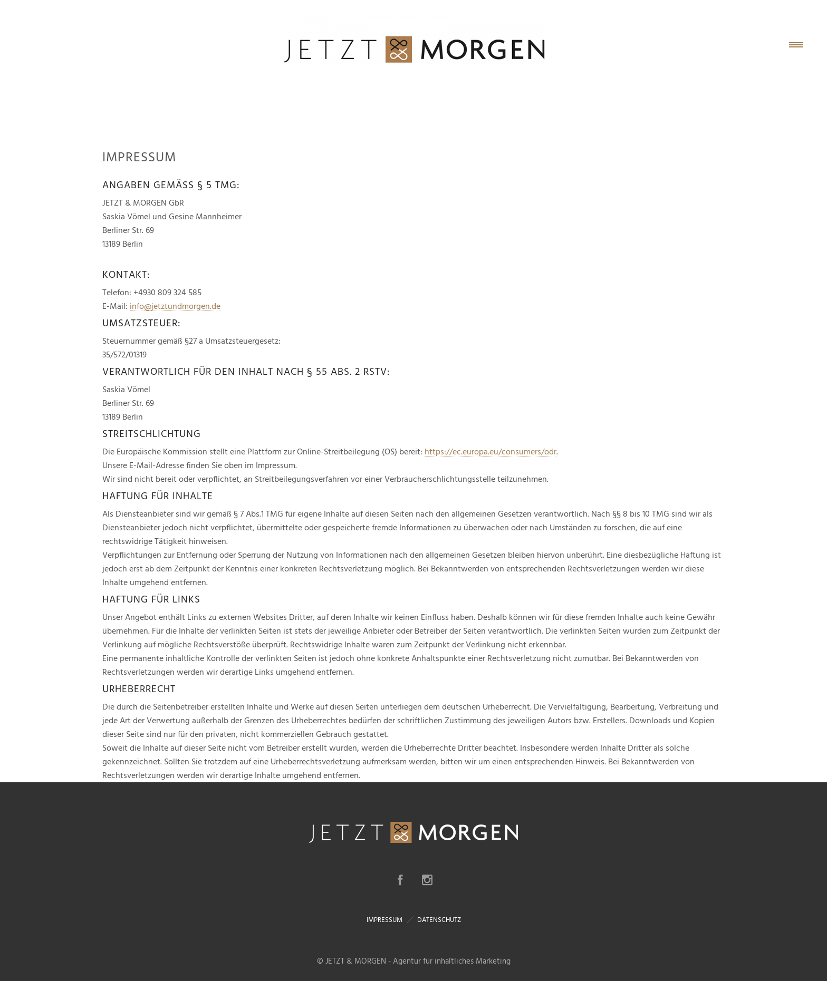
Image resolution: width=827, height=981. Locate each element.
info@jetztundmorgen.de (175, 306)
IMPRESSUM (384, 920)
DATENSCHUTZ (439, 920)
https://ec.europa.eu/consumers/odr (490, 452)
